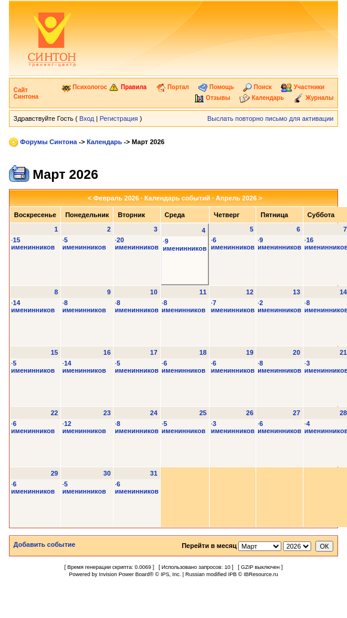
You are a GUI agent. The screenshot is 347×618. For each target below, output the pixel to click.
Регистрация (119, 118)
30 (106, 473)
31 (153, 473)
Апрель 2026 (236, 198)
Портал (172, 87)
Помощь (216, 87)
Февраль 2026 (116, 198)
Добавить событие (45, 544)
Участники (302, 87)
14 (343, 292)
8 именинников (84, 306)
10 (153, 292)
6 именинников (232, 243)
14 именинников (33, 306)
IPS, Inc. (171, 574)
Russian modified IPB (211, 574)
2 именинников (279, 306)
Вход (86, 118)
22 (54, 412)
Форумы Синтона (48, 141)
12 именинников (84, 427)
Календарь (261, 98)
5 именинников (84, 243)
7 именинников (232, 306)
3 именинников (232, 427)
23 (106, 412)
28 (343, 412)
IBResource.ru (261, 574)
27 (296, 412)
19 (249, 352)
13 (296, 292)
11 (203, 292)
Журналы (313, 98)
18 (203, 352)
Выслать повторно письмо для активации (270, 118)
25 (203, 412)
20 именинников (136, 243)
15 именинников (33, 243)
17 (153, 352)
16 (106, 352)
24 (153, 412)
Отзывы (212, 98)
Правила (127, 87)
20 (296, 352)
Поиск (257, 87)
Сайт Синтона (26, 93)
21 (343, 352)
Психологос (85, 87)
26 (249, 412)
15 (54, 352)
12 (249, 292)
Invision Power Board (124, 574)
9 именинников (185, 245)
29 (54, 473)
